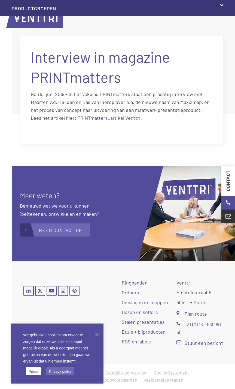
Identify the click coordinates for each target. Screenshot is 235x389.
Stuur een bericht (199, 343)
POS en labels (136, 342)
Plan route (191, 314)
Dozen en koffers (140, 312)
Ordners (130, 292)
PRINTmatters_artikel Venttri (109, 118)
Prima (33, 371)
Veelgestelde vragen (163, 379)
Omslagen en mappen (145, 302)
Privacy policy (60, 371)
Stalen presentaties (143, 322)
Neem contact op (60, 230)
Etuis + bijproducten (144, 332)
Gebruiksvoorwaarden (126, 372)
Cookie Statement (171, 372)
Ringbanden (135, 283)
